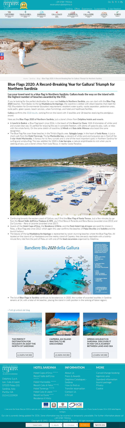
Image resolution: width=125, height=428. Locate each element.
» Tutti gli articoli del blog (19, 310)
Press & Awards (72, 376)
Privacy (99, 385)
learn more (24, 355)
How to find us (72, 385)
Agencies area (100, 425)
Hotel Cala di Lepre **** (45, 391)
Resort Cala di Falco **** (46, 385)
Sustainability (100, 8)
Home (25, 78)
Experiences (87, 8)
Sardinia (69, 8)
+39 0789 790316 (64, 2)
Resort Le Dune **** (44, 395)
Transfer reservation (75, 388)
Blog (38, 78)
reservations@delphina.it (61, 4)
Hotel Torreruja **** (44, 388)
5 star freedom (114, 8)
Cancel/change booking (107, 372)
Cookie (99, 388)
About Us (69, 372)
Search (85, 425)
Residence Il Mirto (42, 398)
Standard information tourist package (106, 381)
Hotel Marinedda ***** (45, 381)
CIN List (69, 395)
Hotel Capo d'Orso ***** (46, 372)
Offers (77, 8)
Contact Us (70, 391)
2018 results (32, 112)
